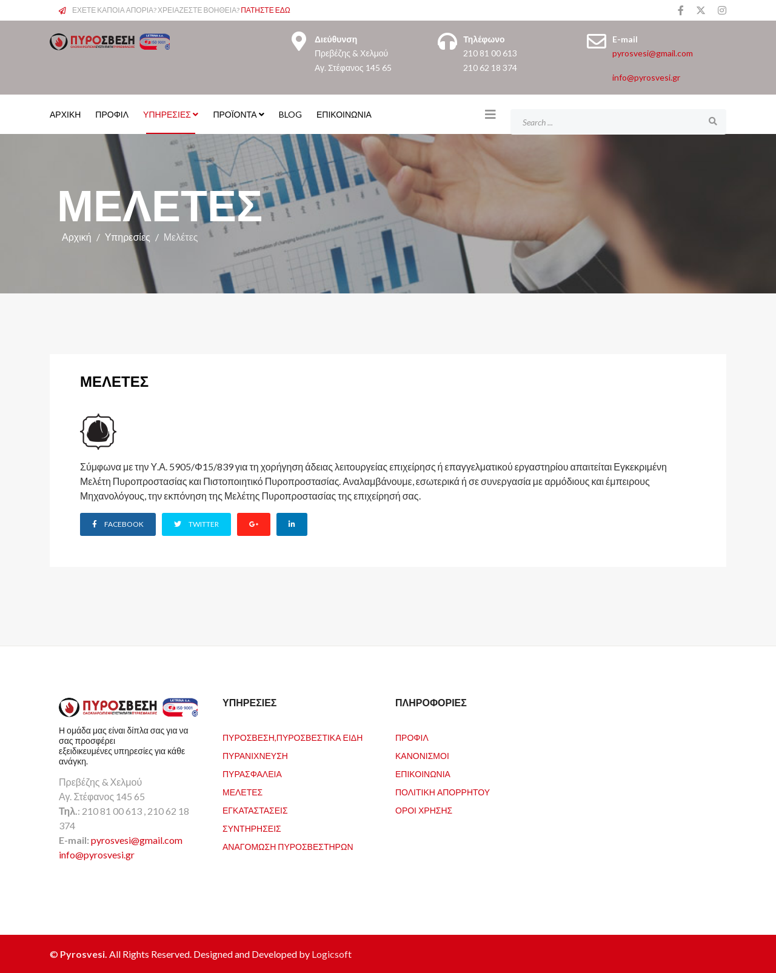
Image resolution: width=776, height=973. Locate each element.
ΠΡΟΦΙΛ (112, 114)
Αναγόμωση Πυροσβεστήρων (287, 846)
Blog (290, 114)
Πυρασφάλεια (252, 773)
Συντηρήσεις (251, 828)
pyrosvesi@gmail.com (652, 53)
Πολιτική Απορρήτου (442, 791)
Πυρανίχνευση (255, 755)
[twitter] (701, 10)
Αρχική (77, 236)
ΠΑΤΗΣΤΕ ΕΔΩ (265, 10)
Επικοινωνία (344, 114)
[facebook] (681, 10)
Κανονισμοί (422, 755)
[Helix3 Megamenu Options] (490, 114)
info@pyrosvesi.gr (646, 77)
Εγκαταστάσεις (255, 809)
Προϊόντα (234, 114)
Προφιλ (412, 737)
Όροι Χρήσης (423, 809)
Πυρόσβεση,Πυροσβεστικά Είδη (292, 737)
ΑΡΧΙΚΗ (65, 114)
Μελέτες (242, 791)
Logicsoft (332, 953)
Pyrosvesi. (84, 953)
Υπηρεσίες (167, 114)
